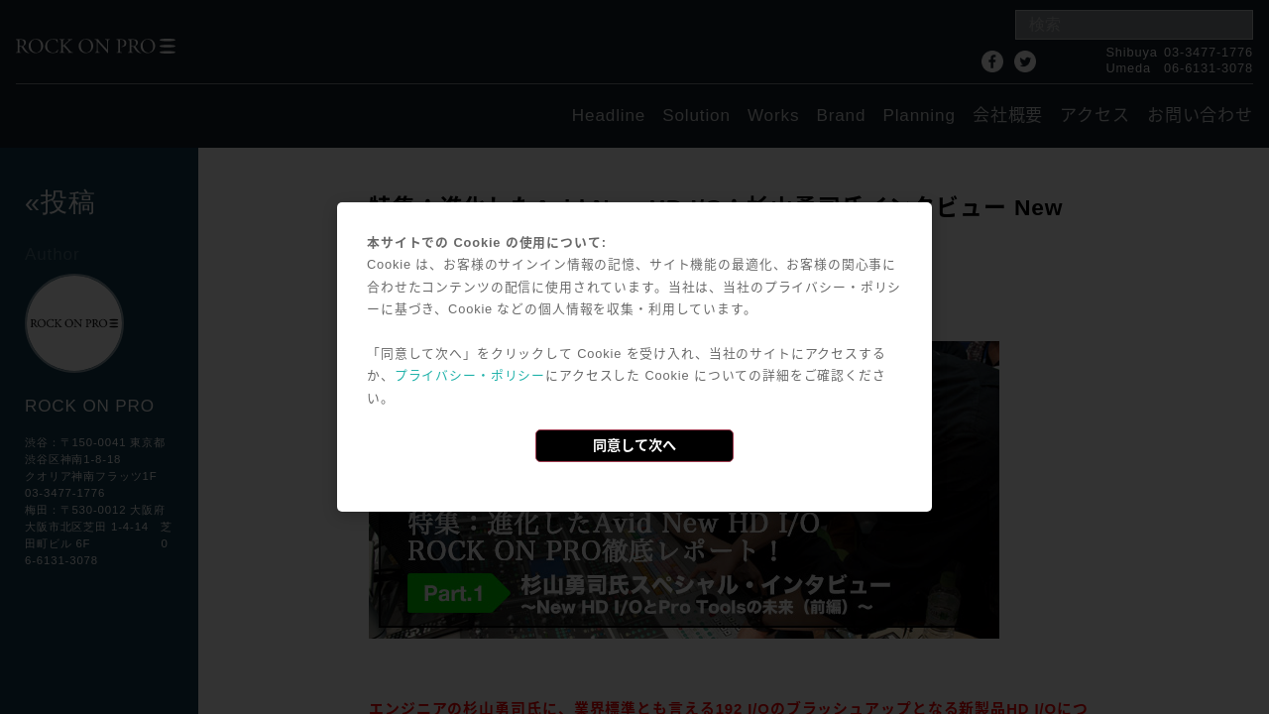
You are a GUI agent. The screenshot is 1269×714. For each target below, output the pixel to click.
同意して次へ (634, 445)
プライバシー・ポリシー (470, 375)
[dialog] (634, 357)
